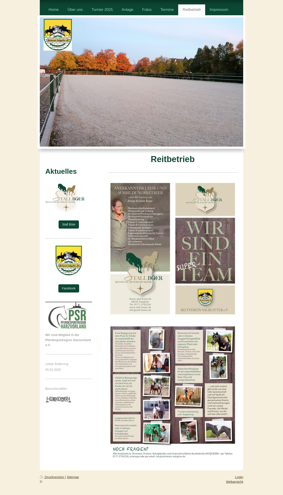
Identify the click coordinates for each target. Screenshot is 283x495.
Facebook (68, 288)
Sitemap (73, 477)
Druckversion (52, 477)
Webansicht (234, 482)
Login (239, 477)
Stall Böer (69, 224)
